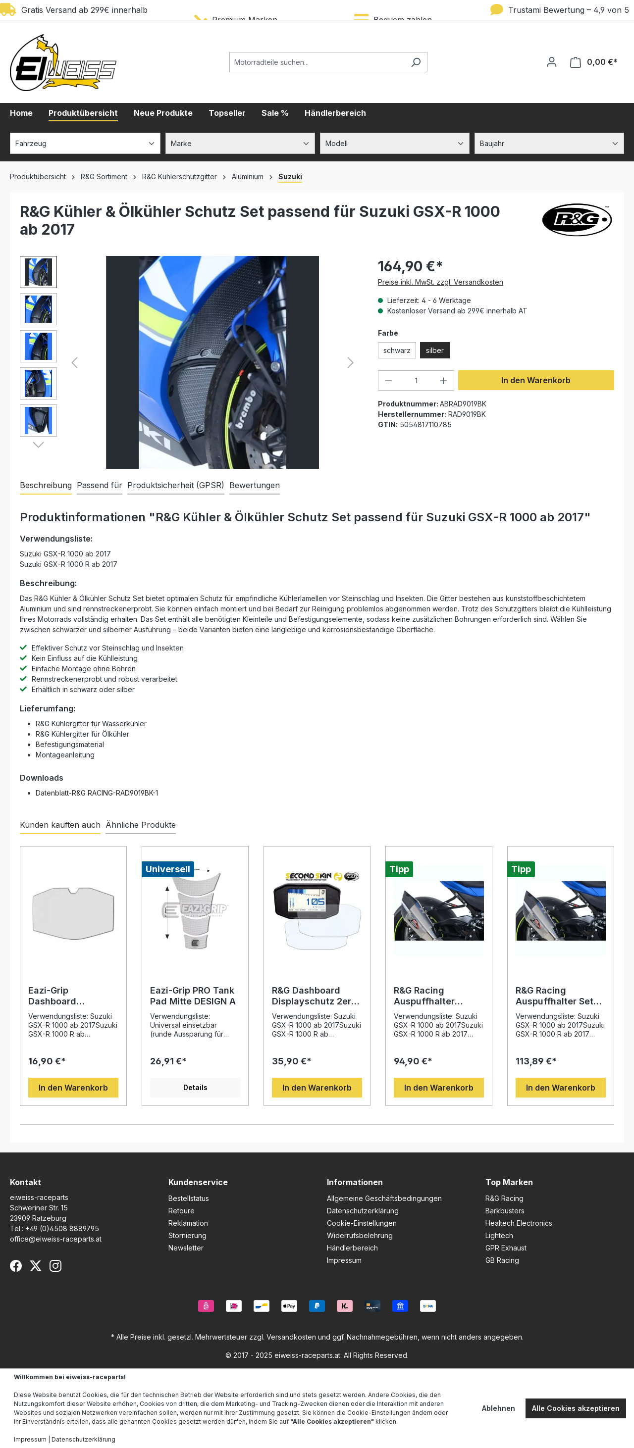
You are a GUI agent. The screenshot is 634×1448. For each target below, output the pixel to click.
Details (195, 1087)
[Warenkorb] (594, 62)
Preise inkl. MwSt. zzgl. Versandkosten (440, 282)
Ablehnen (498, 1408)
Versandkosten (291, 1337)
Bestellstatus (188, 1198)
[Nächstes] (350, 363)
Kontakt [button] (25, 1182)
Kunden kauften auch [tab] (60, 825)
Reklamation (188, 1223)
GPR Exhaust (506, 1248)
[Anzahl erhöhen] (443, 380)
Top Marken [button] (509, 1182)
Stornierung (187, 1235)
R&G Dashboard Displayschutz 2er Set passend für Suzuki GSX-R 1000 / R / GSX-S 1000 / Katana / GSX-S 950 (316, 996)
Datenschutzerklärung (363, 1210)
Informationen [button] (355, 1182)
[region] (189, 362)
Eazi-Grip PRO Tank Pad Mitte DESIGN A (193, 995)
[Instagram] (55, 1266)
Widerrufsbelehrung (360, 1235)
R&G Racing (504, 1198)
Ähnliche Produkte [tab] (141, 825)
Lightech (499, 1235)
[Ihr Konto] (552, 62)
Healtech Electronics (518, 1223)
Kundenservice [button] (198, 1182)
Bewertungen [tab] (254, 485)
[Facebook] (16, 1266)
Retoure (181, 1210)
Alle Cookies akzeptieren (576, 1408)
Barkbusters (505, 1210)
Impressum (344, 1260)
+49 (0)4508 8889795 (62, 1228)
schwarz (397, 350)
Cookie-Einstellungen (362, 1223)
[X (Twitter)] (36, 1266)
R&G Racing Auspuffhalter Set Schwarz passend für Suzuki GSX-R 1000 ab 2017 (554, 996)
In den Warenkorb (536, 380)
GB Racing (502, 1260)
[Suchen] (415, 62)
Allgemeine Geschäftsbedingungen (384, 1198)
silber (435, 350)
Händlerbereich (352, 1248)
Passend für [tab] (99, 485)
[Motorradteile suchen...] (317, 62)
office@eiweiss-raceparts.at (56, 1239)
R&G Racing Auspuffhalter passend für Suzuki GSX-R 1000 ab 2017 (438, 996)
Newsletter (186, 1248)
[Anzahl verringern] (388, 380)
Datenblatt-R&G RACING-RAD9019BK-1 (97, 793)
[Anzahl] (416, 380)
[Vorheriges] (74, 363)
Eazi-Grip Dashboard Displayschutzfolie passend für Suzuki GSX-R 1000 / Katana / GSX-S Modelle (70, 996)
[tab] (46, 486)
